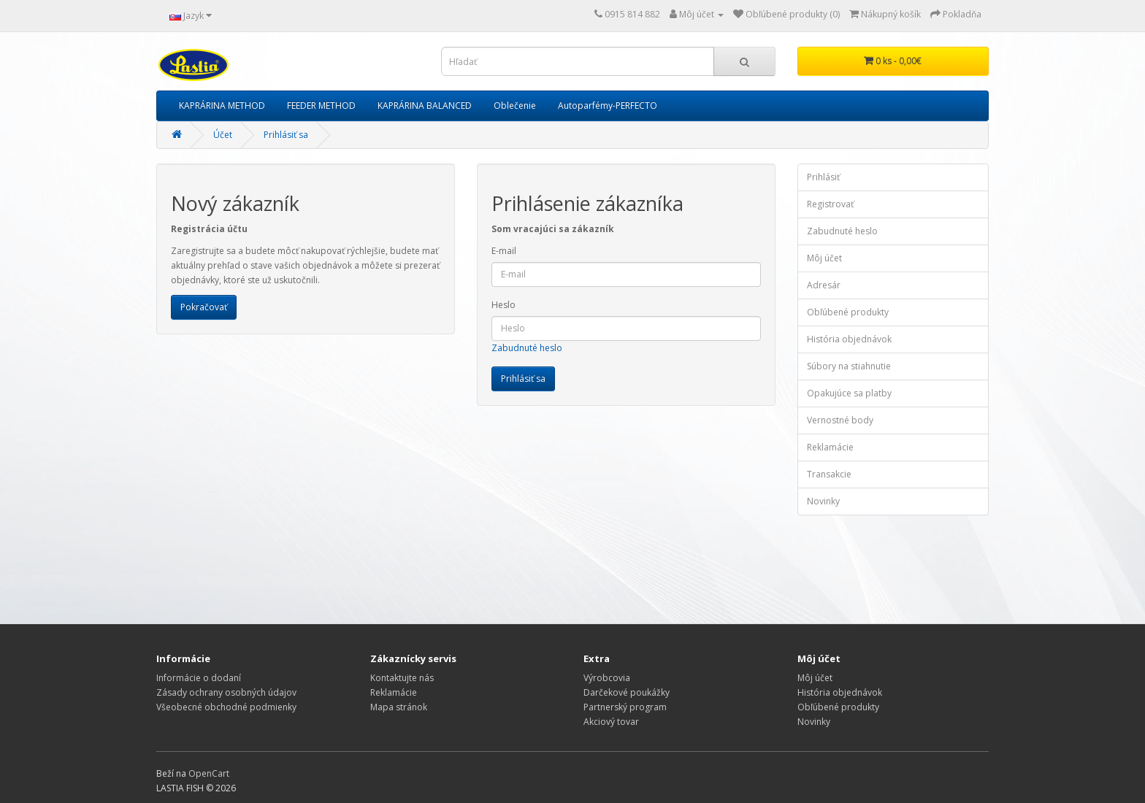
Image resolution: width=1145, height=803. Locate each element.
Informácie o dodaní (198, 678)
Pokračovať (203, 307)
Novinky (823, 501)
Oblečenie (515, 105)
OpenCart (208, 773)
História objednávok (849, 339)
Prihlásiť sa (286, 134)
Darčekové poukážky (626, 692)
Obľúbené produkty (848, 312)
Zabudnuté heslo (526, 348)
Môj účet (824, 258)
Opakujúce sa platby (849, 393)
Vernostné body (840, 420)
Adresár (823, 285)
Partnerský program (625, 707)
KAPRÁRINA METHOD (222, 105)
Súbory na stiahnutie (849, 366)
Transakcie (829, 474)
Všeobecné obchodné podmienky (226, 707)
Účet (222, 134)
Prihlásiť (823, 177)
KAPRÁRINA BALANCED (425, 105)
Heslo (503, 305)
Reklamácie (830, 447)
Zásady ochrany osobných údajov (226, 692)
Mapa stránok (398, 707)
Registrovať (830, 204)
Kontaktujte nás (402, 678)
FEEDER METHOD (321, 105)
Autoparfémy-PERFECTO (607, 105)
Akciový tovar (611, 721)
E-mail (503, 251)
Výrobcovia (606, 678)
